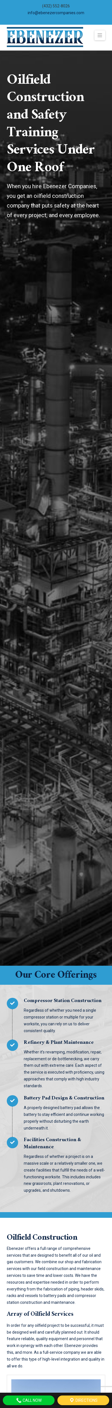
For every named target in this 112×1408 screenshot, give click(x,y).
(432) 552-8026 (56, 6)
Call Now (29, 1400)
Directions (83, 1400)
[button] (99, 35)
